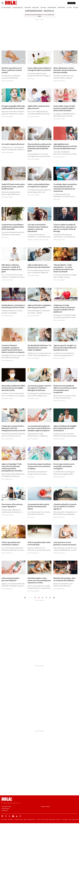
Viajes (75, 7)
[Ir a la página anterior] (25, 598)
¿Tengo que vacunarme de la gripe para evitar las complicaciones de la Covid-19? (13, 428)
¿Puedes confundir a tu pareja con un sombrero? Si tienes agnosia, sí (64, 506)
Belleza (36, 7)
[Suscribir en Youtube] (17, 816)
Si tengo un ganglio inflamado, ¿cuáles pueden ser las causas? (13, 107)
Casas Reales (18, 7)
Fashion (27, 7)
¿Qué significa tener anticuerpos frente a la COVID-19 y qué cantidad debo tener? (65, 146)
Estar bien (52, 7)
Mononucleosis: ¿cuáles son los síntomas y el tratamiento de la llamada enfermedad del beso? (39, 147)
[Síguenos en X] (10, 816)
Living (69, 7)
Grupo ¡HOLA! (45, 806)
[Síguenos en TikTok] (13, 816)
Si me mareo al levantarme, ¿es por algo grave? (12, 505)
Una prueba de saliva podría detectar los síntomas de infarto (38, 506)
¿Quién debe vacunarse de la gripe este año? (38, 107)
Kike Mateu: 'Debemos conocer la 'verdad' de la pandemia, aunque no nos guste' (12, 268)
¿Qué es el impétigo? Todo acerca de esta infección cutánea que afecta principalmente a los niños (12, 467)
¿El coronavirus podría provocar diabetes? (10, 579)
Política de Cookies (25, 819)
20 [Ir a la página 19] (35, 597)
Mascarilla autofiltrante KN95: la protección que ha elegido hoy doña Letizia (13, 387)
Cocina (43, 7)
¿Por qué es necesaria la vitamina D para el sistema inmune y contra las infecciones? (38, 227)
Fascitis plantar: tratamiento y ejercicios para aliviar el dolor (13, 306)
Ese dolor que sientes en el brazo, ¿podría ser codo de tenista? (12, 70)
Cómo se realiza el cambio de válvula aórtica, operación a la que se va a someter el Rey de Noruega (65, 227)
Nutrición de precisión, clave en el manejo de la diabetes (64, 579)
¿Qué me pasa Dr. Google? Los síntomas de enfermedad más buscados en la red (64, 347)
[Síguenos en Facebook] (6, 816)
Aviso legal (7, 819)
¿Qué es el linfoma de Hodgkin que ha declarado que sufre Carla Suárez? (65, 428)
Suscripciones (6, 806)
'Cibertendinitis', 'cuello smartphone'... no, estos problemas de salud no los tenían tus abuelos (63, 268)
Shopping (61, 7)
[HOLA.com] (39, 799)
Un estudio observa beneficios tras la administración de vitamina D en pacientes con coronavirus (65, 187)
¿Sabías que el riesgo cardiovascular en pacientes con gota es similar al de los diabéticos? (64, 308)
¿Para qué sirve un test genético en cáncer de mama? (64, 543)
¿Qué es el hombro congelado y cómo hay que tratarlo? (39, 306)
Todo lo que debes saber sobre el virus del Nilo (39, 543)
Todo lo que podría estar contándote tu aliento (11, 543)
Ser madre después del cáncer (13, 144)
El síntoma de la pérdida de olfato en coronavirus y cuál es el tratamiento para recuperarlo (65, 388)
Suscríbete (71, 3)
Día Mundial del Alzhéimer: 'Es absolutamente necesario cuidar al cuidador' (39, 347)
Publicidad (5, 808)
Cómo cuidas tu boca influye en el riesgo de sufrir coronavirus (39, 69)
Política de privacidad (48, 819)
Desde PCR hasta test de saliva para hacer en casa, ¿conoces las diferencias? (13, 186)
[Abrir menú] (3, 3)
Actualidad (6, 7)
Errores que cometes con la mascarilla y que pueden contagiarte (63, 466)
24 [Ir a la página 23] (50, 597)
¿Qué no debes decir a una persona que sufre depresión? (39, 266)
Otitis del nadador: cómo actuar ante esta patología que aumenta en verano (39, 580)
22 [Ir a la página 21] (42, 597)
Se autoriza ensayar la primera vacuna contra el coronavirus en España (39, 466)
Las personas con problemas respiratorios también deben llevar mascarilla (13, 226)
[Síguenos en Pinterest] (20, 816)
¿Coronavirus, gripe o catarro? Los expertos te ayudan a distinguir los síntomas (39, 387)
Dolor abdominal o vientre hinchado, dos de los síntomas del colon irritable (65, 70)
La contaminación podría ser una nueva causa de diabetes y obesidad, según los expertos (39, 428)
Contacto (5, 810)
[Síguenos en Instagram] (3, 816)
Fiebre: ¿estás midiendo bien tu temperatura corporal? (39, 185)
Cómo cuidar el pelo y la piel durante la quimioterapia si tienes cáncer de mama (64, 108)
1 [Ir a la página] (28, 597)
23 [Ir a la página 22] (46, 597)
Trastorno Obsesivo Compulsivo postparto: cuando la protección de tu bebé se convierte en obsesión (13, 348)
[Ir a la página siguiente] (54, 598)
